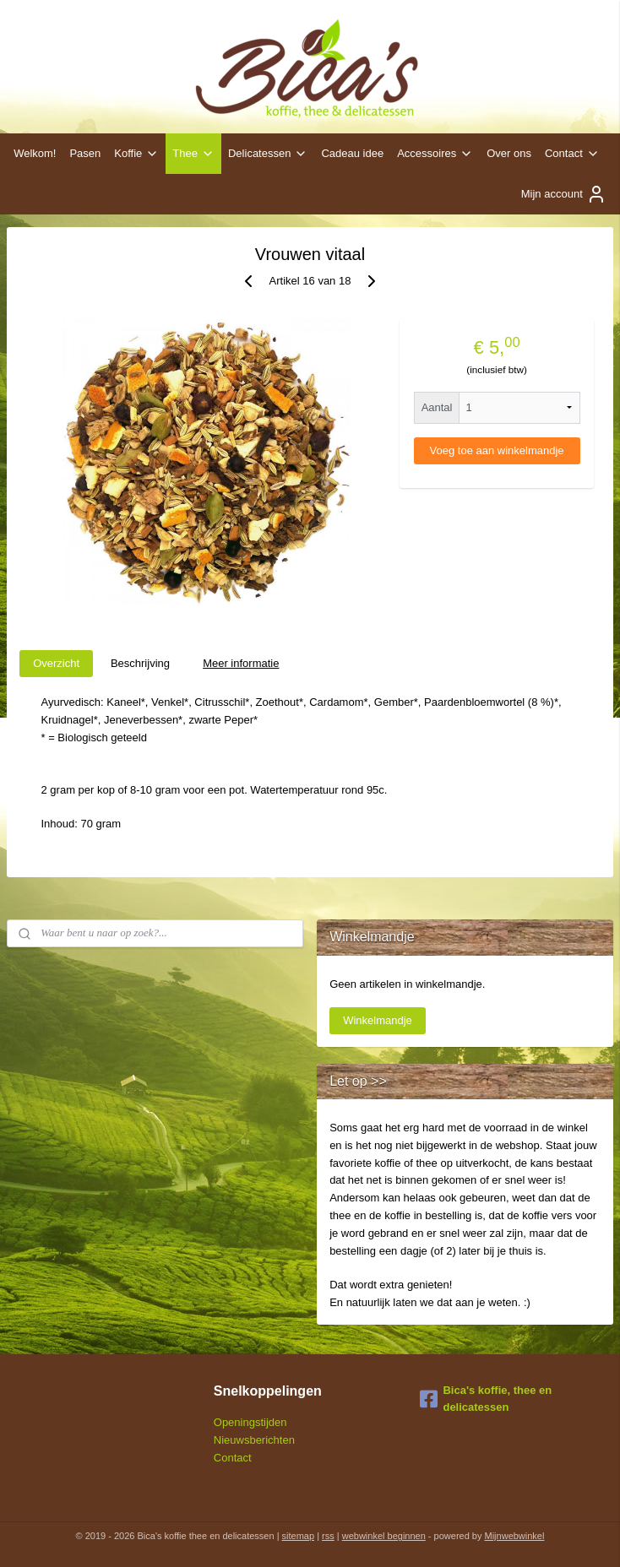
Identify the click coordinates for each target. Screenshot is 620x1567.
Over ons (509, 153)
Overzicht (56, 663)
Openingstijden (250, 1422)
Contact (572, 153)
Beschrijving (140, 663)
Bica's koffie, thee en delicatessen (486, 1399)
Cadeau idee (352, 153)
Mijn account (563, 194)
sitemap (298, 1536)
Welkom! (35, 153)
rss (328, 1536)
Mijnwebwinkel (515, 1536)
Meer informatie (241, 663)
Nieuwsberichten (254, 1440)
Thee (193, 153)
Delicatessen (267, 153)
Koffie (136, 153)
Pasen (85, 153)
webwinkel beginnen (384, 1536)
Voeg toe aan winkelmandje (497, 450)
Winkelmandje (377, 1020)
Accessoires (435, 153)
